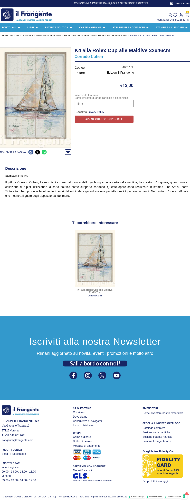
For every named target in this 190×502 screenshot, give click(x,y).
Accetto (89, 111)
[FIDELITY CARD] (171, 3)
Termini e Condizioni (176, 497)
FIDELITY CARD (183, 4)
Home (5, 35)
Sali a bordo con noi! (95, 363)
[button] (30, 152)
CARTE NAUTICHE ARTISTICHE (64, 35)
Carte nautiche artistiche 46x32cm (103, 35)
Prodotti (15, 35)
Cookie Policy (137, 497)
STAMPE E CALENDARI (35, 35)
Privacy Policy (96, 111)
